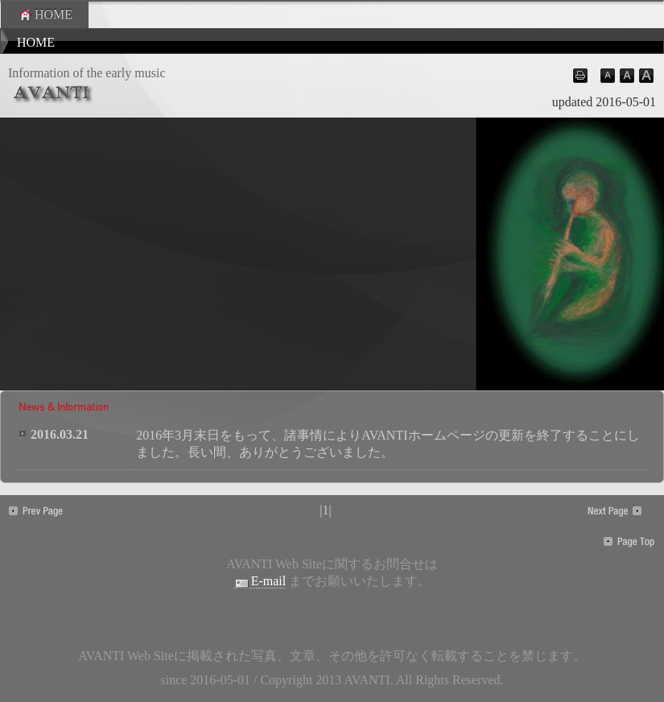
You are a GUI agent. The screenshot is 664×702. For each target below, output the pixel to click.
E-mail (260, 581)
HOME (44, 14)
